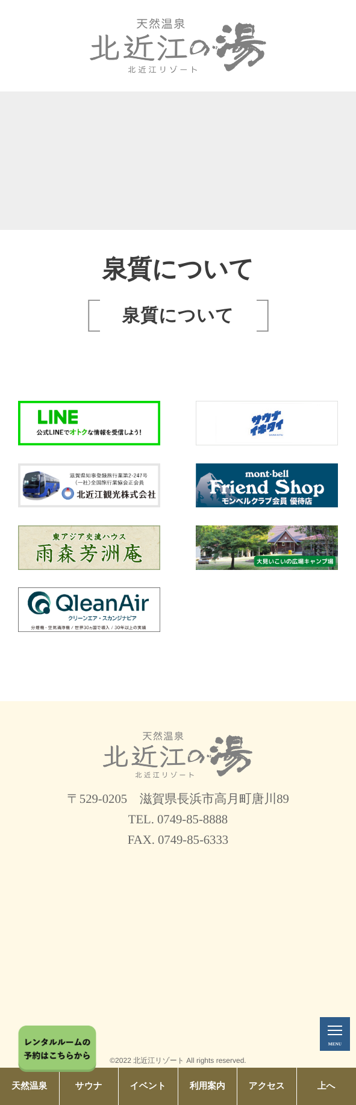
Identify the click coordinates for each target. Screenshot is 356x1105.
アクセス (267, 1086)
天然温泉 (29, 1086)
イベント (148, 1086)
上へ (326, 1086)
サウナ (88, 1086)
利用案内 (207, 1086)
